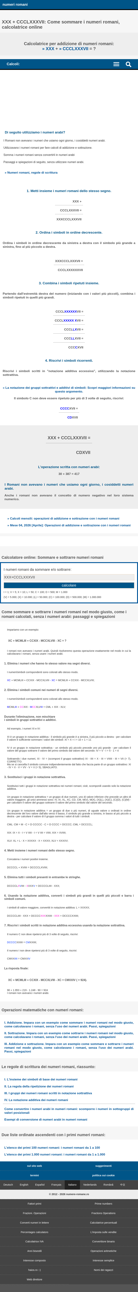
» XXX (49, 48)
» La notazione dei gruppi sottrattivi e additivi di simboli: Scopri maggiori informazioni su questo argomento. (69, 389)
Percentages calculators (34, 1232)
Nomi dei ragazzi (103, 1270)
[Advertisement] (69, 97)
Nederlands (90, 1184)
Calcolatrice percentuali (103, 1222)
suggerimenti (103, 1165)
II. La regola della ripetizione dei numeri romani (39, 1086)
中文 (122, 1184)
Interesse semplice (103, 1260)
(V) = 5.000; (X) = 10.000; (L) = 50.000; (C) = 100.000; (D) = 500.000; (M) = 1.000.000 (52, 597)
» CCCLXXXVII (74, 48)
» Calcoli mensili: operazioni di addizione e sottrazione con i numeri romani (63, 518)
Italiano (72, 1184)
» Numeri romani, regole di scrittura (31, 172)
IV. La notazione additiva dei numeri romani (36, 1100)
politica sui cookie (103, 1175)
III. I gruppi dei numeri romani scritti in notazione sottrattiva (48, 1093)
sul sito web (34, 1165)
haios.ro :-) (34, 1270)
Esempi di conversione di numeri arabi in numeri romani (45, 1119)
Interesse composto (34, 1260)
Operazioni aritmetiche (103, 1251)
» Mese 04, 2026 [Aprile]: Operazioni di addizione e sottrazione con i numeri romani (69, 525)
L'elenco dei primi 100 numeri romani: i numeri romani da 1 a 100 (52, 1147)
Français (56, 1184)
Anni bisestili (34, 1251)
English (24, 1184)
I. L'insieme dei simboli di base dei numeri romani (40, 1079)
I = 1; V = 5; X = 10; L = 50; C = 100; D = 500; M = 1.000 (35, 592)
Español (40, 1184)
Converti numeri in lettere (34, 1222)
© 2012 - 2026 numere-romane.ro (69, 1194)
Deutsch (8, 1184)
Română (108, 1184)
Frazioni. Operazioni (34, 1213)
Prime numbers (103, 1203)
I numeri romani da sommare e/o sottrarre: (38, 569)
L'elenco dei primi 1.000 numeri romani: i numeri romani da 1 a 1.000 (54, 1154)
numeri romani (15, 4)
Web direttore (34, 1279)
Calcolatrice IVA (34, 1241)
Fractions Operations (103, 1213)
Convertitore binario (103, 1241)
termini (34, 1175)
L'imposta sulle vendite (103, 1232)
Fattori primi (34, 1203)
